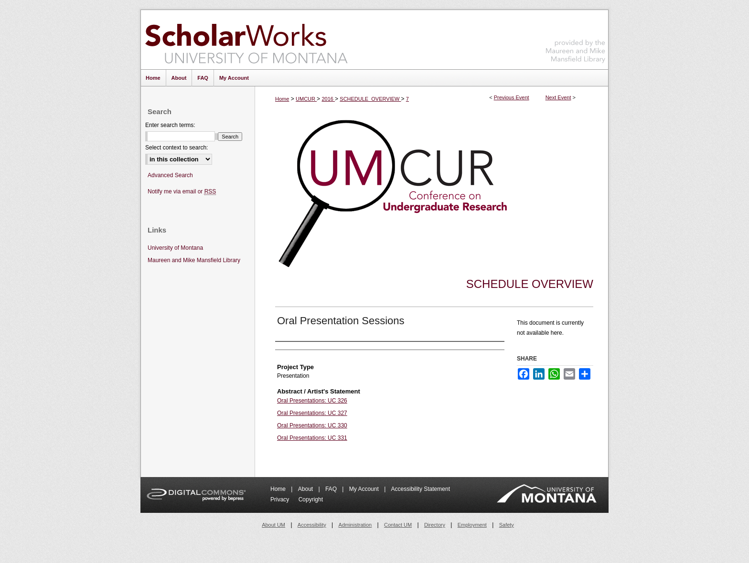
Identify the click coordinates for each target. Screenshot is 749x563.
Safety (506, 525)
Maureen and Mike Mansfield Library (575, 38)
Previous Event (511, 97)
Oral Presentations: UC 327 (312, 413)
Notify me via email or (182, 191)
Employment (472, 525)
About (306, 489)
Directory (434, 525)
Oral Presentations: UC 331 (312, 438)
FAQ (331, 489)
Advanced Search (170, 175)
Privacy (280, 499)
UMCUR (306, 99)
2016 (328, 99)
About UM (273, 525)
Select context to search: (176, 147)
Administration (355, 525)
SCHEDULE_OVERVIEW (370, 99)
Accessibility (312, 525)
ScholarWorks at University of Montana (246, 39)
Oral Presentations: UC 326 (312, 400)
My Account (364, 489)
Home (282, 99)
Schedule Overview (529, 283)
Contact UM (398, 525)
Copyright (311, 499)
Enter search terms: (170, 125)
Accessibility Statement (420, 489)
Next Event (558, 97)
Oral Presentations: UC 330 (312, 425)
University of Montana (175, 247)
